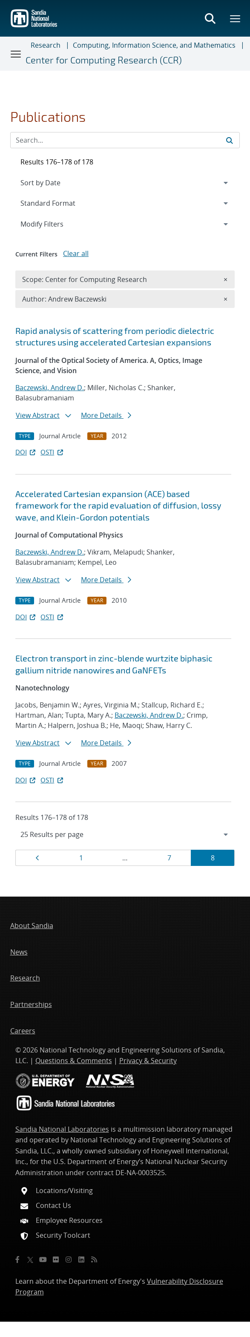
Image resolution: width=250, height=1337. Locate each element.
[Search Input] (125, 140)
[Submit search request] (229, 140)
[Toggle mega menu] (235, 18)
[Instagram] (68, 1259)
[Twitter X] (30, 1259)
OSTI (52, 452)
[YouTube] (43, 1259)
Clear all (76, 253)
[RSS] (94, 1259)
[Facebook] (17, 1259)
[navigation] (125, 834)
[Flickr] (55, 1259)
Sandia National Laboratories (62, 1129)
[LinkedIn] (81, 1259)
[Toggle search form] (210, 18)
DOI (26, 452)
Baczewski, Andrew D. (49, 387)
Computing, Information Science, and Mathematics (154, 45)
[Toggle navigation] (16, 53)
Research (45, 45)
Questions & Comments (73, 1060)
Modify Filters (53, 224)
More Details (106, 415)
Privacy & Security (148, 1060)
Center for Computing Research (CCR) (104, 59)
